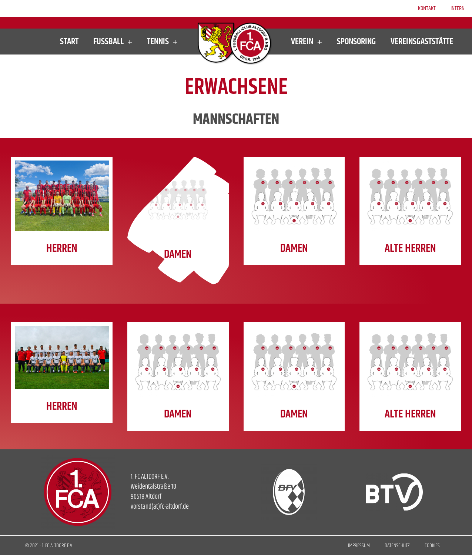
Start (69, 41)
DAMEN (178, 254)
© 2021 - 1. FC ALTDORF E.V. (49, 545)
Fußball (113, 41)
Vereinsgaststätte (422, 41)
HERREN (61, 248)
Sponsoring (356, 41)
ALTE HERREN (410, 248)
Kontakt (427, 8)
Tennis (162, 41)
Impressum (359, 545)
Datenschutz (397, 545)
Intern (458, 8)
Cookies (432, 545)
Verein (306, 41)
